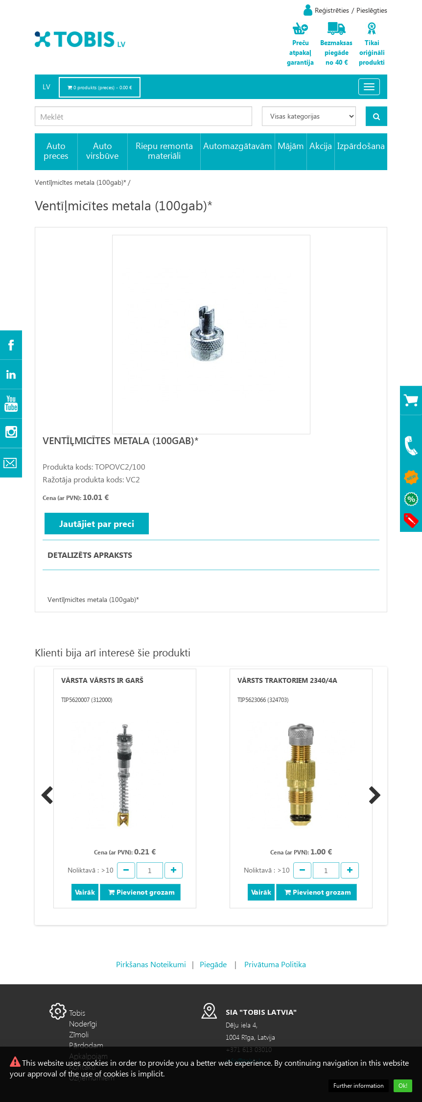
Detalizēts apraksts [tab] (89, 555)
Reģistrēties (332, 10)
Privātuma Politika (275, 964)
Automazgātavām (237, 145)
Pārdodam (86, 1045)
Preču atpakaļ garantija (300, 52)
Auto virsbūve (102, 150)
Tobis (77, 1012)
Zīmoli (79, 1034)
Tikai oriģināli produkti (372, 52)
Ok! (403, 1085)
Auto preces (56, 150)
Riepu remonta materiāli (164, 150)
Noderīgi (83, 1023)
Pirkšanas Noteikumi (151, 964)
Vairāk (85, 892)
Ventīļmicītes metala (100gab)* (80, 182)
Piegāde (213, 964)
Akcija (320, 145)
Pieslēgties (371, 10)
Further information (358, 1085)
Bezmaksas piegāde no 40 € (336, 52)
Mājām (291, 145)
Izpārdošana (361, 145)
